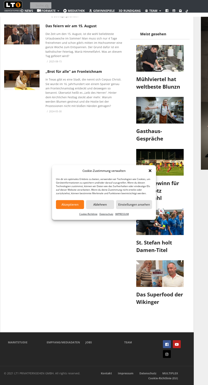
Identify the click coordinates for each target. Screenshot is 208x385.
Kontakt (106, 373)
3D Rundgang (130, 11)
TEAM (128, 342)
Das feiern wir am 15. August (71, 25)
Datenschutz (106, 214)
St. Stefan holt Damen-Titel (154, 246)
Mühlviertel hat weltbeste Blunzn (158, 83)
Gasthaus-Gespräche (149, 134)
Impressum (125, 373)
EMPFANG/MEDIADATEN (60, 342)
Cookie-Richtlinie (88, 214)
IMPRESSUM (122, 214)
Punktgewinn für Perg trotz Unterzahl (157, 190)
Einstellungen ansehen (134, 204)
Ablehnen (100, 204)
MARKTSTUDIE (17, 342)
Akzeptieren (69, 204)
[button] (150, 171)
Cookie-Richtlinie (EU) (163, 378)
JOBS (88, 342)
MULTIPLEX (170, 373)
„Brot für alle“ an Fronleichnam (73, 71)
